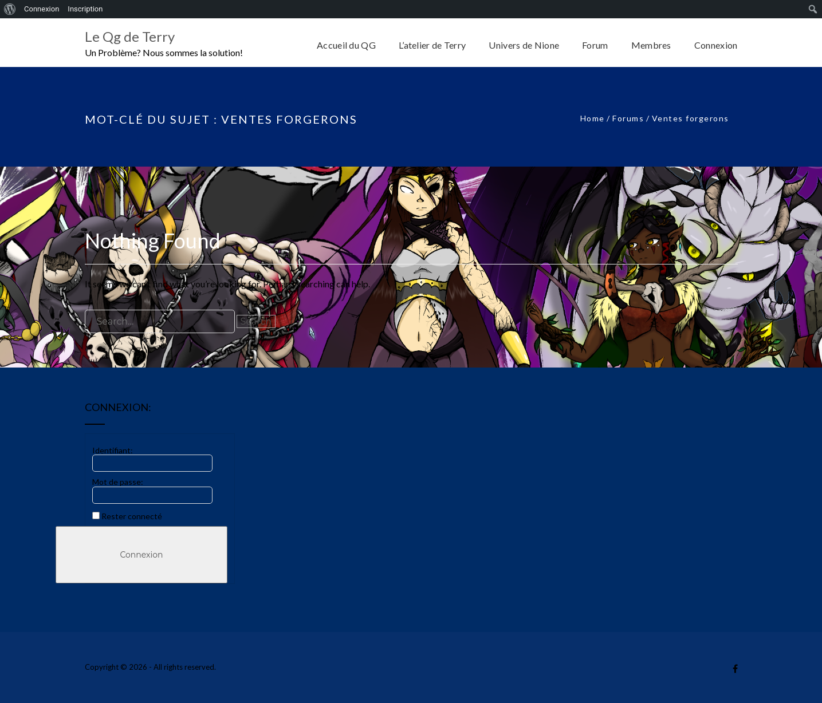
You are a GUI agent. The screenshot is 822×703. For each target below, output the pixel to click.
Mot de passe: (117, 481)
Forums (628, 118)
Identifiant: (112, 450)
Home (592, 118)
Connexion (141, 555)
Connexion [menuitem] (41, 9)
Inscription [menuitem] (85, 9)
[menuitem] (10, 9)
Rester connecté (131, 516)
